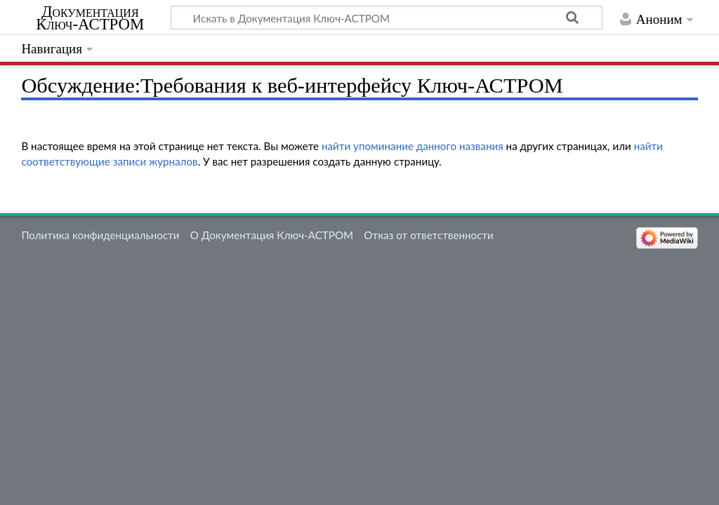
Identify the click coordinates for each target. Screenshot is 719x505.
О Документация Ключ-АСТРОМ (271, 235)
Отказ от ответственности (428, 235)
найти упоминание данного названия (412, 146)
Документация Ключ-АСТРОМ (90, 18)
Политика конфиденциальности (100, 235)
